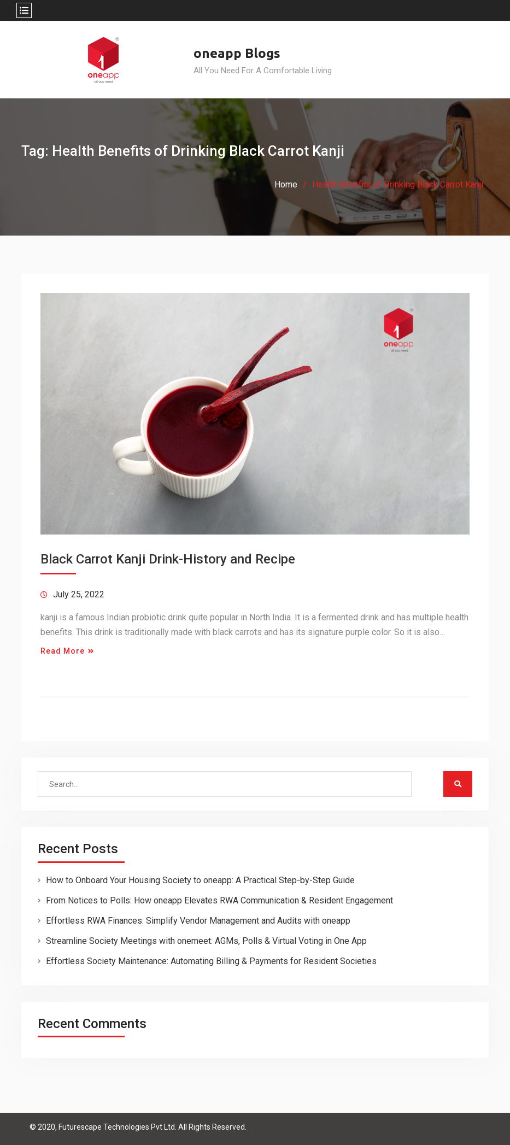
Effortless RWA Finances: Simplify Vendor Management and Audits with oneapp (198, 920)
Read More (62, 651)
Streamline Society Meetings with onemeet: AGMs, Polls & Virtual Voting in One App (206, 941)
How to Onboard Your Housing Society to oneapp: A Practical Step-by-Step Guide (200, 880)
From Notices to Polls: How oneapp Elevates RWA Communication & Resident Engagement (219, 900)
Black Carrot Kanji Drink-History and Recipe (167, 559)
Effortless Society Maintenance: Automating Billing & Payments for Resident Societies (211, 961)
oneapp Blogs (237, 53)
